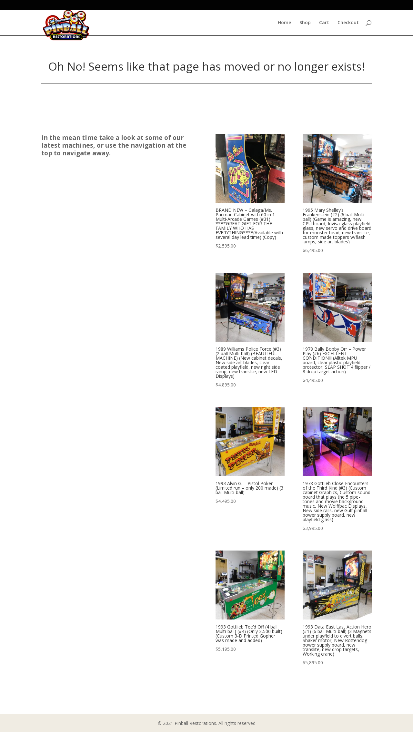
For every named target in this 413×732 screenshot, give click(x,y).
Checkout (348, 22)
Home (284, 22)
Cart (324, 22)
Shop (305, 22)
